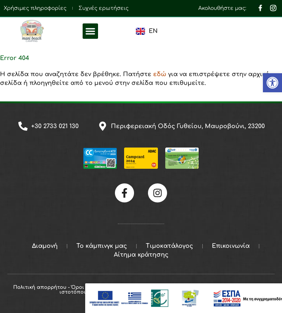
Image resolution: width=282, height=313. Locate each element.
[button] (90, 31)
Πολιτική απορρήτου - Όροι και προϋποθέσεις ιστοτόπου (73, 290)
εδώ (159, 74)
